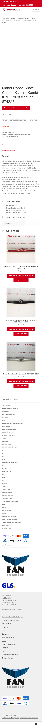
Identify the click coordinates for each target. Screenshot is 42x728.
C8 (3, 480)
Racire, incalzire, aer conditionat (11, 522)
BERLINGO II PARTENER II (10, 462)
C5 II (3, 477)
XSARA (33, 18)
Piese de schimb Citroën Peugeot (12, 617)
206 (3, 450)
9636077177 (15, 136)
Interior (4, 513)
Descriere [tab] (5, 145)
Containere (5, 417)
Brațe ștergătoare (7, 426)
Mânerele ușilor (6, 444)
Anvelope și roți (6, 405)
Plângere (5, 647)
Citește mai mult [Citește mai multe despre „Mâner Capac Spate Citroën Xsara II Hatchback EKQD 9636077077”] (21, 280)
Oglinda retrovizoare (8, 495)
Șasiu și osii (5, 525)
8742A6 (9, 136)
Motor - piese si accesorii (9, 519)
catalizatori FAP (6, 411)
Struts (4, 507)
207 (3, 453)
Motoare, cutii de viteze (9, 516)
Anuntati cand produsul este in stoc (16, 108)
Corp (12, 18)
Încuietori (5, 441)
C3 (3, 465)
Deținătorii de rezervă (8, 435)
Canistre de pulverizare (9, 429)
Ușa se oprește (6, 510)
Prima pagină (5, 18)
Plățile (4, 651)
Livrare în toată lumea (9, 644)
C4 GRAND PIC (6, 471)
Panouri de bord (7, 498)
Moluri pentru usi (7, 492)
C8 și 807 (5, 483)
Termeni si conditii (7, 658)
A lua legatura (6, 624)
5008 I (4, 459)
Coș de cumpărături (32, 723)
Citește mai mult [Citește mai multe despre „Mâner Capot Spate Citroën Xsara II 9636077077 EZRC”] (21, 385)
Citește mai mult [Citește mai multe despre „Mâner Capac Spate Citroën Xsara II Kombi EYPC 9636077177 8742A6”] (21, 333)
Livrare (4, 641)
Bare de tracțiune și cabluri (10, 408)
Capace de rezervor (8, 432)
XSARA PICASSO (7, 489)
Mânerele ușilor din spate (22, 18)
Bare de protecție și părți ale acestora (13, 423)
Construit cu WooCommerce (29, 718)
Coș (3, 630)
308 (3, 456)
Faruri (4, 438)
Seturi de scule (6, 528)
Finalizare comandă (8, 637)
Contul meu (5, 627)
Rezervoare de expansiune (10, 501)
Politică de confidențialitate (10, 620)
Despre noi (5, 634)
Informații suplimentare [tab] (9, 150)
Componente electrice (8, 414)
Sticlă (3, 504)
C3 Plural (5, 468)
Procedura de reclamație (10, 654)
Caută (21, 725)
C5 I (3, 474)
